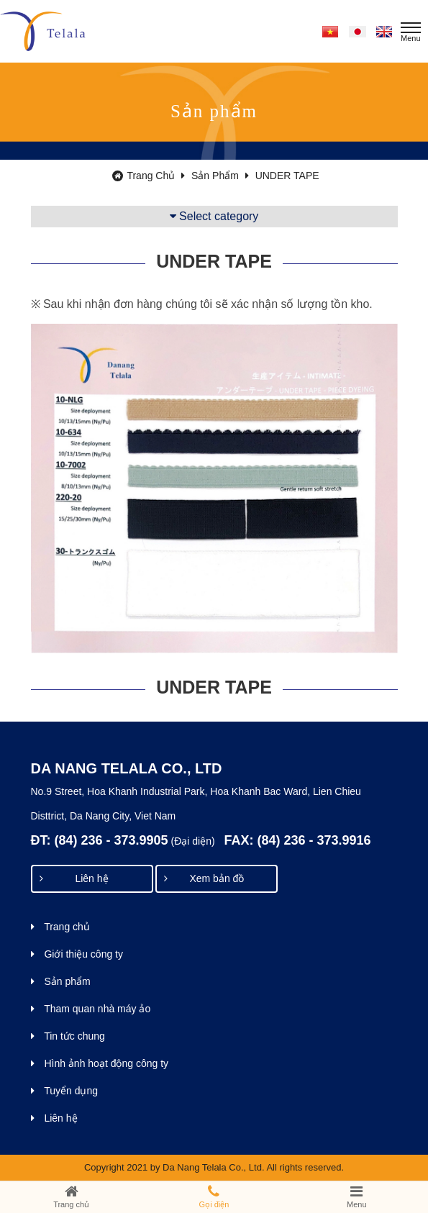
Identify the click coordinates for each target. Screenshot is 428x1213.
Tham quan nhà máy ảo (91, 1008)
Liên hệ (74, 878)
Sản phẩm (220, 175)
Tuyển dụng (65, 1090)
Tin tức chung (68, 1036)
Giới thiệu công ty (77, 954)
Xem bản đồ (204, 878)
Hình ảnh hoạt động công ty (100, 1063)
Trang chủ (148, 175)
